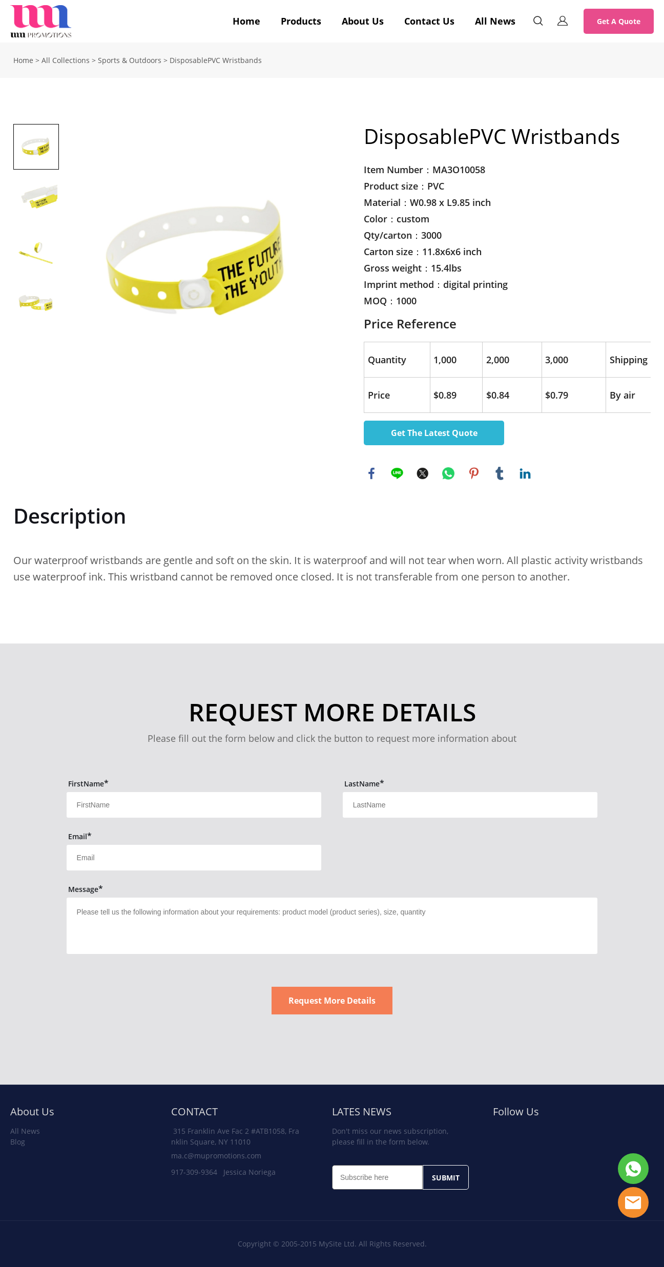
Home (246, 21)
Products (301, 21)
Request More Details (332, 1000)
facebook (371, 473)
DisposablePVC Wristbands (216, 60)
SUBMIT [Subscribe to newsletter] (446, 1177)
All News (495, 21)
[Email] (377, 1177)
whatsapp (448, 473)
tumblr (499, 473)
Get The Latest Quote (434, 433)
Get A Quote (618, 21)
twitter (422, 473)
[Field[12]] (470, 805)
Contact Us (429, 21)
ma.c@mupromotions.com (216, 1155)
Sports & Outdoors (129, 60)
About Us (363, 21)
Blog (17, 1142)
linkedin (525, 473)
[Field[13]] (194, 857)
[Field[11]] (194, 805)
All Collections (66, 60)
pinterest (474, 473)
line (397, 473)
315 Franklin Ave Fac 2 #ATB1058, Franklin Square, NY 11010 (235, 1136)
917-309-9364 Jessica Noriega (223, 1172)
